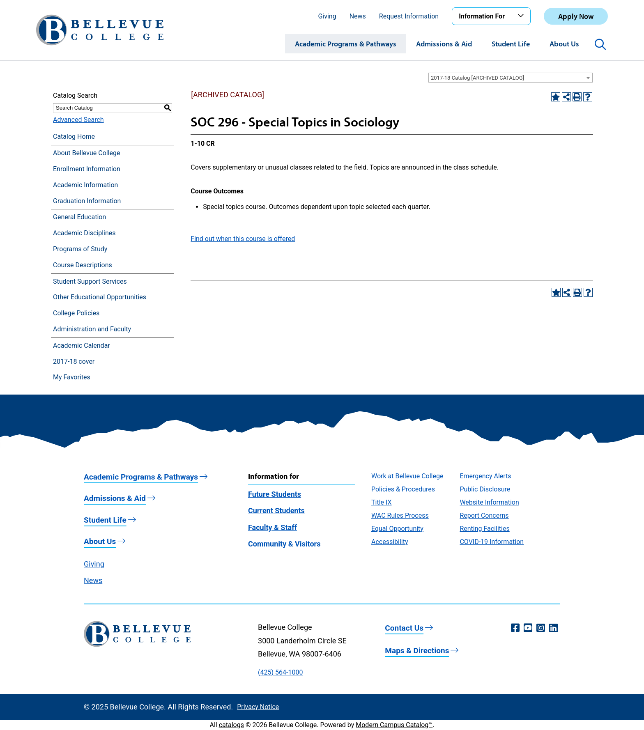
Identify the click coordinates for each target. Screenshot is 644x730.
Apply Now (575, 16)
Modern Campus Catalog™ (394, 725)
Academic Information (85, 185)
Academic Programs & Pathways (345, 43)
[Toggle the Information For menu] (522, 16)
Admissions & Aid (444, 43)
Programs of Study (80, 249)
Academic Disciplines (84, 233)
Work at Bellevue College (407, 476)
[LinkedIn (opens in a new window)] (553, 628)
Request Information (409, 16)
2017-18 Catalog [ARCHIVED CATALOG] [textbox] (477, 78)
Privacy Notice (258, 707)
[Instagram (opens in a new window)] (540, 628)
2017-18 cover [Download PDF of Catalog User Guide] (73, 361)
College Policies (76, 313)
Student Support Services (90, 281)
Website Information (489, 502)
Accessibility (389, 542)
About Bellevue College (86, 153)
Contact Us (404, 628)
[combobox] (510, 78)
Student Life (511, 43)
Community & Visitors (284, 543)
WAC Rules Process (400, 515)
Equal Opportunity (397, 529)
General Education (79, 217)
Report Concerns (484, 515)
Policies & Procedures (403, 489)
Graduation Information (87, 201)
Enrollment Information (86, 169)
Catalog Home (74, 136)
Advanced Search (78, 120)
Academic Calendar (81, 345)
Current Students (276, 510)
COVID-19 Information (492, 542)
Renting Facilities (484, 529)
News (358, 16)
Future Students (274, 494)
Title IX (381, 502)
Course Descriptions (82, 265)
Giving (327, 16)
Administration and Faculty (92, 329)
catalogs (231, 725)
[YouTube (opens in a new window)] (528, 628)
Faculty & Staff (272, 527)
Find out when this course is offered (243, 239)
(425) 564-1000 (280, 672)
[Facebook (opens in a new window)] (515, 628)
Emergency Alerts (485, 476)
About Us (564, 43)
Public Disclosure (485, 489)
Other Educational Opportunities (99, 297)
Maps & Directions (417, 650)
